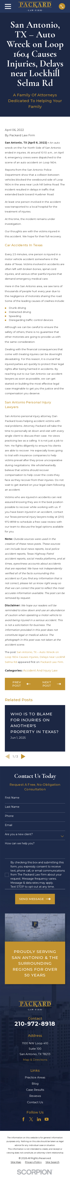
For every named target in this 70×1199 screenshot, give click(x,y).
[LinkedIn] (39, 1119)
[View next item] (23, 756)
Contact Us (35, 1102)
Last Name (12, 806)
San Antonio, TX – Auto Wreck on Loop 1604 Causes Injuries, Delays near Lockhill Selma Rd (35, 657)
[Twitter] (31, 1119)
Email (8, 825)
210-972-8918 (35, 1023)
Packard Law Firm (51, 661)
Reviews (35, 1096)
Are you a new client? (19, 834)
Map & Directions (35, 1059)
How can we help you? (20, 843)
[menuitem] (16, 1162)
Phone (9, 816)
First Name (12, 797)
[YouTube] (47, 1119)
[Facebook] (23, 1119)
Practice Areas (35, 1077)
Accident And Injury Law (40, 670)
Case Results (35, 1089)
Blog (35, 1083)
